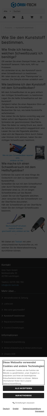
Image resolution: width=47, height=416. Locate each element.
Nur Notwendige (23, 395)
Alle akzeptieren (23, 388)
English (16, 409)
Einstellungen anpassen (23, 403)
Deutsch (6, 409)
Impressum (39, 411)
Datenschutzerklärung (32, 409)
